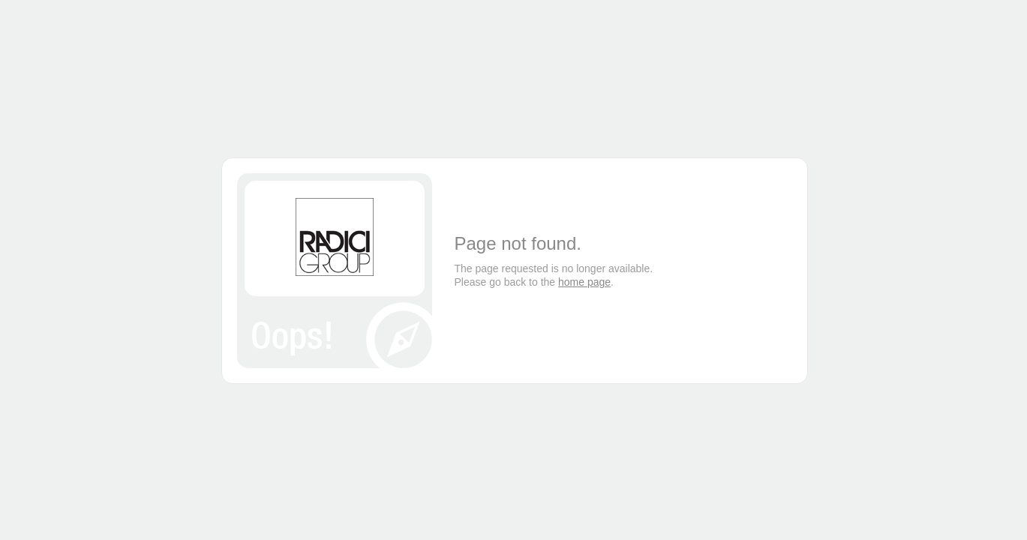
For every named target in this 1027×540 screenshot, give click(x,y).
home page (584, 282)
